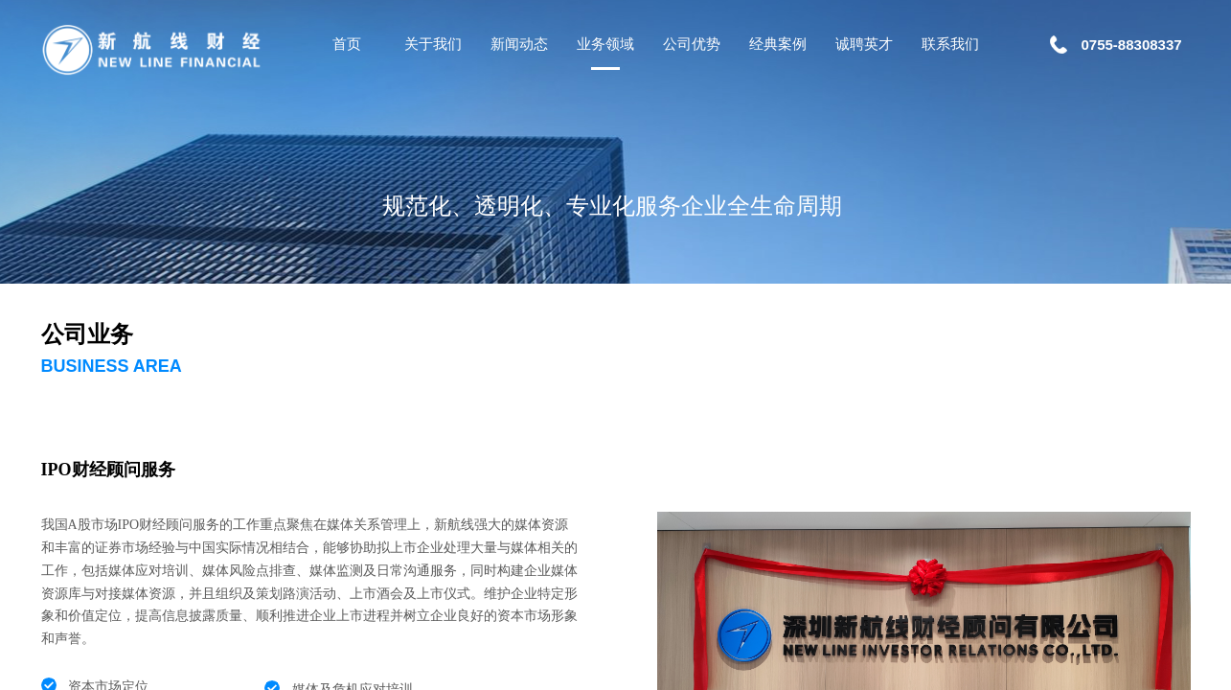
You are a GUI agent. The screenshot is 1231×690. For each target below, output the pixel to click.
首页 (346, 44)
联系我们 (950, 44)
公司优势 (691, 44)
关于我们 (433, 44)
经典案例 (778, 44)
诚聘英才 (864, 44)
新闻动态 (519, 44)
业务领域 (605, 44)
